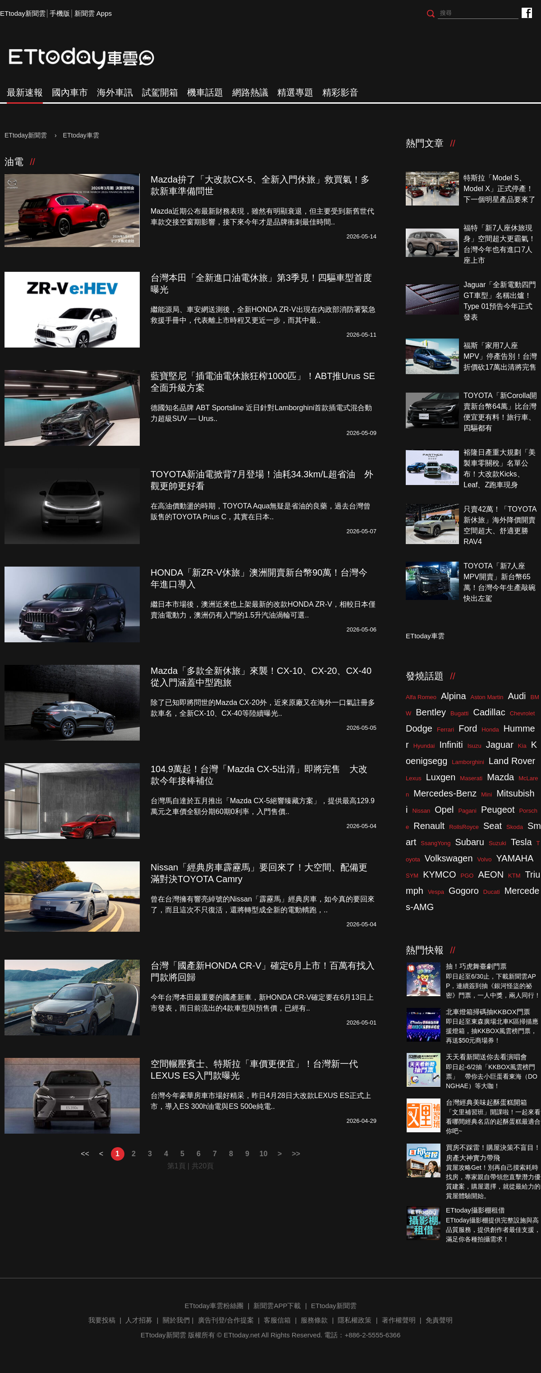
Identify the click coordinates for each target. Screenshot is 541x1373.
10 (264, 1154)
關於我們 (176, 1320)
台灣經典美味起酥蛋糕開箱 (486, 1102)
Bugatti (459, 713)
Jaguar (499, 745)
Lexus (414, 778)
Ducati (491, 891)
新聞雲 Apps (93, 13)
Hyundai (424, 745)
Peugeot (498, 810)
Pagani (467, 810)
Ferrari (445, 729)
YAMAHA (514, 858)
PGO (467, 875)
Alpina (453, 696)
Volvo (484, 859)
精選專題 (295, 92)
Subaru (469, 842)
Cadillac (489, 712)
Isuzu (474, 745)
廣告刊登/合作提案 (226, 1320)
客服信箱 (277, 1320)
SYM (412, 875)
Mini (486, 794)
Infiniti (451, 745)
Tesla (521, 842)
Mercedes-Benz (445, 793)
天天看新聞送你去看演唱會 (486, 1057)
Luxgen (441, 777)
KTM (514, 875)
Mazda (500, 777)
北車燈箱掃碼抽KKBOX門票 (488, 1012)
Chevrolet (522, 713)
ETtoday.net (242, 1335)
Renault (429, 826)
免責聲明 (439, 1320)
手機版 (60, 13)
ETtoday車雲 (90, 59)
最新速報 (25, 92)
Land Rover (512, 761)
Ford (467, 728)
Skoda (514, 827)
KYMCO (439, 874)
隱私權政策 (354, 1320)
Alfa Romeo (421, 697)
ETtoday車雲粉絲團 (526, 12)
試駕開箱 (160, 92)
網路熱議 (250, 92)
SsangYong (435, 843)
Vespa (436, 891)
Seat (492, 826)
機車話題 (205, 92)
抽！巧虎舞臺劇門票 (476, 966)
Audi (517, 696)
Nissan (421, 810)
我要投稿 (101, 1320)
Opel (444, 810)
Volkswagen (449, 858)
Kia (522, 745)
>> (296, 1154)
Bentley (431, 712)
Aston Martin (487, 697)
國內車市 (70, 92)
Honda (490, 729)
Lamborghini (468, 762)
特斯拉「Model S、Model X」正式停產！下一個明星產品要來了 (499, 188)
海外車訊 (115, 92)
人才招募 (138, 1320)
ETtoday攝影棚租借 (475, 1210)
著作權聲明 (399, 1320)
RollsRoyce (464, 827)
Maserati (471, 778)
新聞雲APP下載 (277, 1305)
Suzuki (497, 843)
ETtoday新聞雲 (23, 13)
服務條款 (314, 1320)
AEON (491, 874)
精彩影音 (340, 92)
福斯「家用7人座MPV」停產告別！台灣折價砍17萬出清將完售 (500, 356)
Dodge (419, 728)
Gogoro (464, 891)
